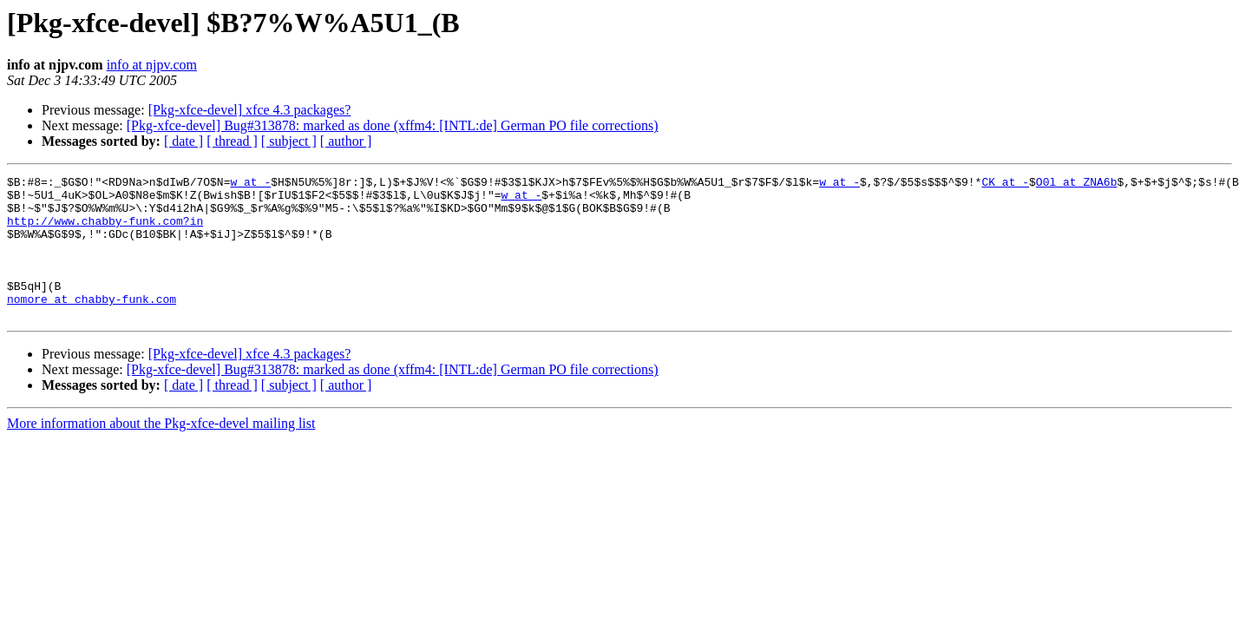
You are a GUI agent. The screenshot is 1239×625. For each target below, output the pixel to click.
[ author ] (346, 141)
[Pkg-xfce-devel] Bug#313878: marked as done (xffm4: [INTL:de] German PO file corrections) (393, 125)
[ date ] (183, 141)
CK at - (1005, 184)
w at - (250, 184)
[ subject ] (289, 141)
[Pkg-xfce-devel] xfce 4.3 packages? (249, 109)
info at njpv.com (152, 64)
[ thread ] (232, 141)
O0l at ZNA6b (1077, 184)
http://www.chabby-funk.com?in (105, 231)
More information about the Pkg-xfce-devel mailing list (161, 451)
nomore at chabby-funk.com (91, 324)
